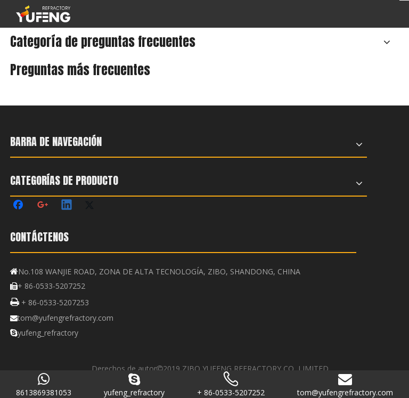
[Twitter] (91, 205)
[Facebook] (19, 205)
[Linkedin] (67, 205)
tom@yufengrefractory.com (65, 318)
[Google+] (43, 205)
